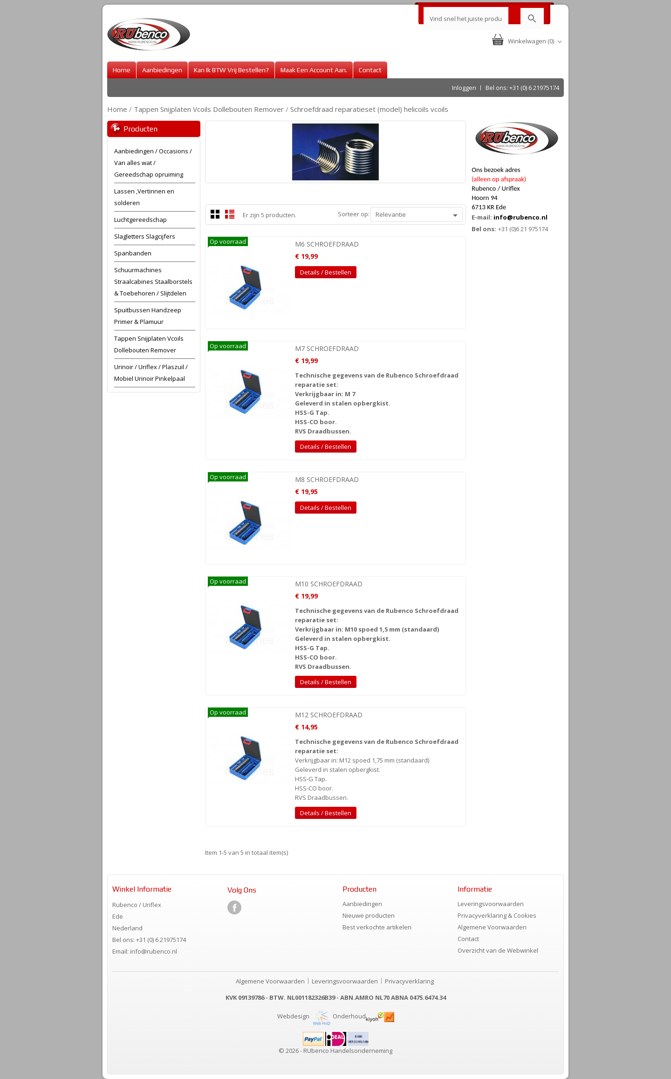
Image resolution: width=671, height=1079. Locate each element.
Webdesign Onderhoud (321, 1016)
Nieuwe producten (368, 915)
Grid (215, 214)
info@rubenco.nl (520, 217)
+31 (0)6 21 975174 (523, 229)
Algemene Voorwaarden (492, 927)
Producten (140, 128)
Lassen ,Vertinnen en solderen (144, 197)
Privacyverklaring (409, 981)
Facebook (234, 907)
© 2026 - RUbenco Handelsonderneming (335, 1050)
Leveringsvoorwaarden (491, 904)
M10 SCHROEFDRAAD (329, 583)
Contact (370, 70)
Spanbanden (132, 253)
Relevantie (418, 215)
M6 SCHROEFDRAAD (327, 244)
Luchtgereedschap (140, 219)
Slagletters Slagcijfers (144, 236)
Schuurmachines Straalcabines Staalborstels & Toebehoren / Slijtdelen (153, 281)
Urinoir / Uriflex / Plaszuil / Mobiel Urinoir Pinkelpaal (151, 373)
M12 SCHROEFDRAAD (329, 714)
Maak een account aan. (314, 70)
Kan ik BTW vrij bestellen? (231, 70)
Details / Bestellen (325, 272)
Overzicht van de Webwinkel (498, 950)
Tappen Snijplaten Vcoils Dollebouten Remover (149, 344)
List (229, 214)
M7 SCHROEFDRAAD (327, 348)
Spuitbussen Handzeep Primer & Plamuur (147, 316)
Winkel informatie (141, 889)
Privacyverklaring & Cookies (497, 915)
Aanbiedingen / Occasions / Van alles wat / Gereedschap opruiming (153, 163)
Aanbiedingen (162, 70)
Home (121, 70)
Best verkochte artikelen (376, 927)
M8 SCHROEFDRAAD (327, 479)
